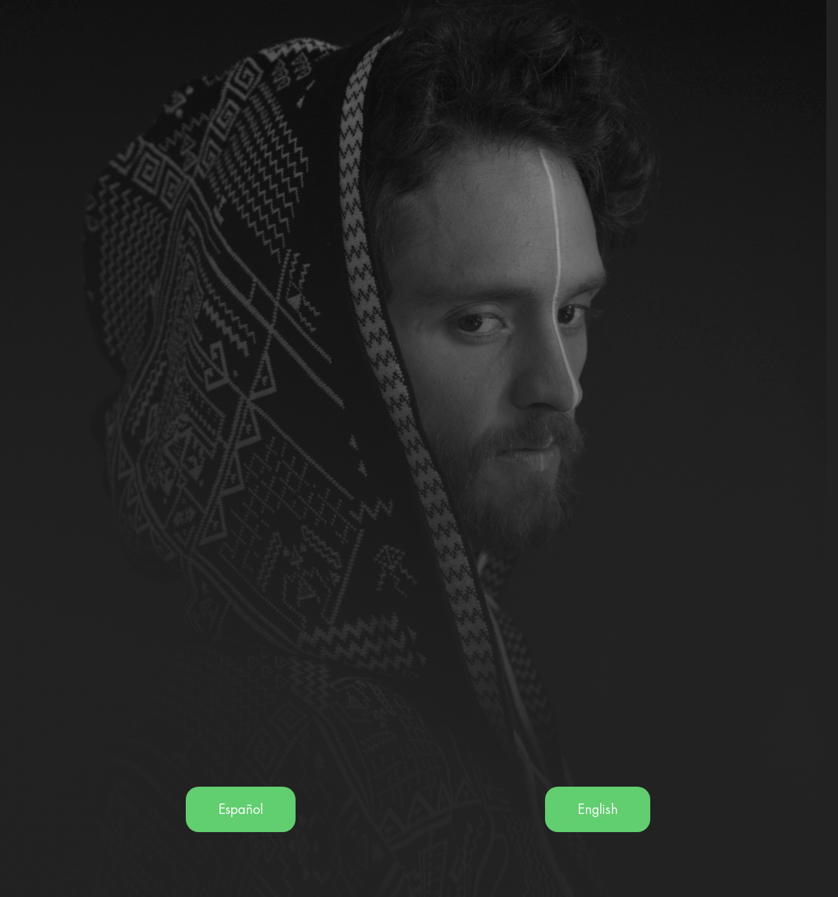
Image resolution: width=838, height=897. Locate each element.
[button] (241, 809)
